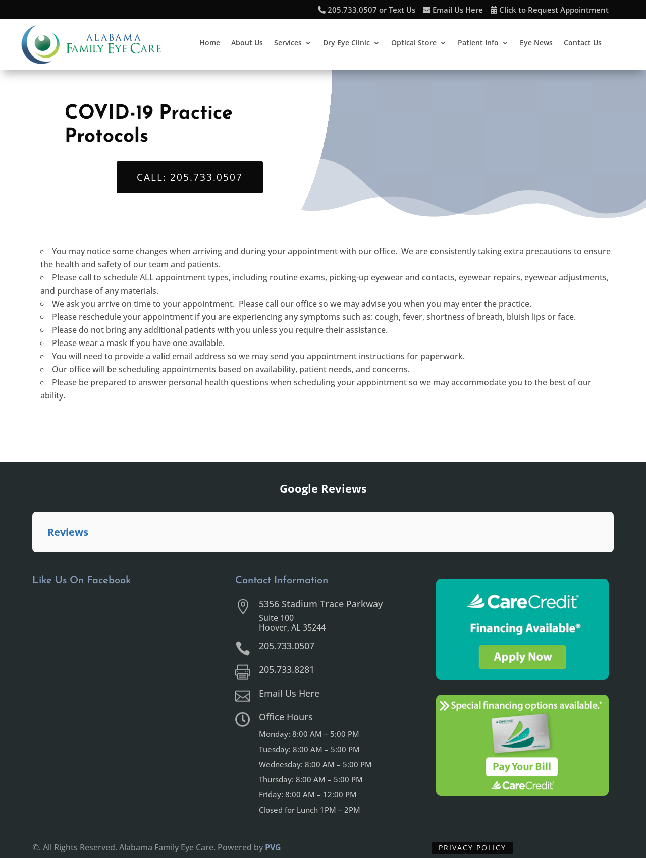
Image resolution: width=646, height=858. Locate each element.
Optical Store (414, 43)
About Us (247, 43)
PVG (273, 847)
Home (209, 43)
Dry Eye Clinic (346, 43)
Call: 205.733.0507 (190, 177)
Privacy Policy (472, 847)
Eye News (536, 43)
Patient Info (478, 43)
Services (288, 43)
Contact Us (583, 43)
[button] (32, 562)
